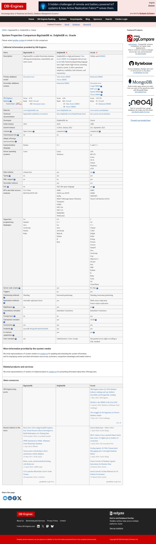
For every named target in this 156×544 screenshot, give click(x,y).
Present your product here (140, 120)
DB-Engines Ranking (46, 19)
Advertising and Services (35, 521)
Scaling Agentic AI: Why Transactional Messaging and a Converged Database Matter (103, 451)
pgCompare (133, 44)
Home (31, 19)
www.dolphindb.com (64, 110)
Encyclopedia (76, 19)
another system (19, 40)
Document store (28, 77)
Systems (63, 19)
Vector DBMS (62, 80)
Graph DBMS (95, 86)
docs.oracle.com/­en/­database (100, 114)
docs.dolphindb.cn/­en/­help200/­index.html (71, 114)
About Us (20, 521)
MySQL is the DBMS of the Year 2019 (103, 402)
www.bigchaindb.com (30, 110)
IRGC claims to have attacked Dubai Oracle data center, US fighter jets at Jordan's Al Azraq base (105, 438)
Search (108, 19)
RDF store (93, 89)
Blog (88, 19)
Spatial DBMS (95, 92)
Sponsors (97, 19)
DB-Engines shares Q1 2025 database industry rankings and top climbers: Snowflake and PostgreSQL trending (103, 392)
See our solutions (116, 528)
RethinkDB (44, 329)
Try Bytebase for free (140, 73)
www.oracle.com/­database (99, 110)
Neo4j (67, 24)
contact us (44, 354)
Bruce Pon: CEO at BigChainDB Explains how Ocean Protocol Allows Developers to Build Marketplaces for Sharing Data (38, 430)
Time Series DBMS (63, 77)
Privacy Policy (52, 521)
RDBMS (102, 56)
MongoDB (87, 24)
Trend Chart (10, 104)
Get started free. (140, 92)
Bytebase (76, 24)
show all (118, 423)
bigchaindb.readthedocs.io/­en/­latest (35, 114)
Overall (36, 101)
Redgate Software (147, 13)
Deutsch (151, 6)
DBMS (4, 30)
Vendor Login (121, 19)
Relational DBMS (96, 77)
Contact (63, 521)
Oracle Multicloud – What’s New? (102, 428)
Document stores (39, 104)
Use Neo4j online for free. (141, 112)
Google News (50, 481)
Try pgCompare (140, 54)
